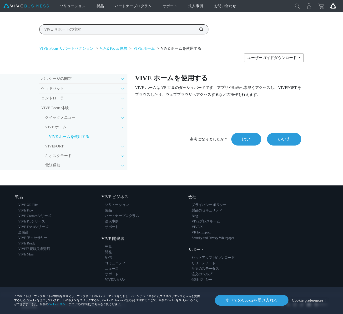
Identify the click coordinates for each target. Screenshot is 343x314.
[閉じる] (297, 6)
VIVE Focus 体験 (113, 48)
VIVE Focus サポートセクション (66, 48)
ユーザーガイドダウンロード (272, 58)
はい (246, 139)
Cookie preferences (307, 300)
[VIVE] (26, 6)
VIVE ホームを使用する (69, 137)
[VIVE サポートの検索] (198, 29)
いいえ (284, 139)
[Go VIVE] (333, 6)
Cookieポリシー (58, 304)
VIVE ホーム (144, 48)
